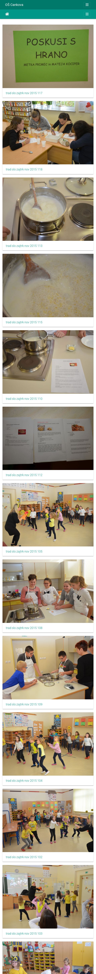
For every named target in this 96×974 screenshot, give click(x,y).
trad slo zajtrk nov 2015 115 (24, 322)
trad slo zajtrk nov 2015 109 (24, 704)
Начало (7, 14)
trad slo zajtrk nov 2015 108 (24, 628)
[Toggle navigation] (87, 4)
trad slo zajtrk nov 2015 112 (24, 475)
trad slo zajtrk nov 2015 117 (24, 93)
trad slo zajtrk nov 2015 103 (24, 933)
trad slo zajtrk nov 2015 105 (24, 551)
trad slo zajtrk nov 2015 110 (24, 398)
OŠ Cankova (14, 5)
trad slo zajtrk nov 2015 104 (24, 780)
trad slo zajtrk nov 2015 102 (24, 857)
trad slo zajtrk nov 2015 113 (24, 246)
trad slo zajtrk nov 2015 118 (24, 169)
